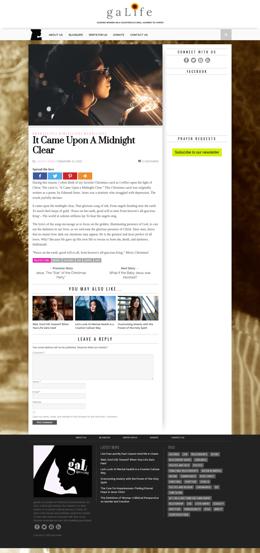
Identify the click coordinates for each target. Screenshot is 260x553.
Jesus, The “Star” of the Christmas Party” (61, 275)
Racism (173, 481)
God (79, 260)
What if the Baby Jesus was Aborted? (130, 275)
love (97, 260)
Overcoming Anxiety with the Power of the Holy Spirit (135, 326)
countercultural (179, 519)
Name (36, 386)
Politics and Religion (181, 492)
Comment (38, 352)
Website (36, 407)
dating (215, 459)
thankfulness (188, 481)
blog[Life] (76, 34)
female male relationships (183, 475)
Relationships (199, 459)
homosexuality (192, 514)
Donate (118, 34)
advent (56, 260)
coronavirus (203, 492)
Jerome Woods (46, 161)
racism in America (211, 475)
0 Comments (150, 161)
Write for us (98, 34)
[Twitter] (55, 176)
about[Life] (44, 133)
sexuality (218, 508)
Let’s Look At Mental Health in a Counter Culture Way (94, 326)
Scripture (190, 486)
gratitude (174, 514)
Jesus (207, 514)
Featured (69, 260)
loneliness (201, 464)
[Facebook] (40, 176)
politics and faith (179, 470)
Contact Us (139, 34)
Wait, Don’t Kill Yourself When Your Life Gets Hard (50, 326)
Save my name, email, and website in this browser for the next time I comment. (75, 421)
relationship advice (180, 464)
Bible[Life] (71, 133)
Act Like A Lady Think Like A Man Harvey (189, 503)
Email (36, 396)
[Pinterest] (70, 176)
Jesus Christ (207, 481)
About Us (56, 34)
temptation (175, 497)
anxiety (218, 514)
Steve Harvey (202, 508)
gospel (88, 260)
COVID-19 (204, 486)
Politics (198, 470)
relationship (176, 508)
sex (216, 492)
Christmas (175, 486)
